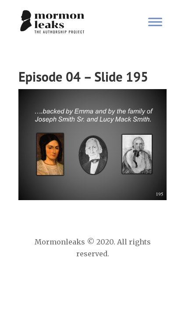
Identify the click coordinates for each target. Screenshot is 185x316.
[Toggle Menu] (155, 22)
